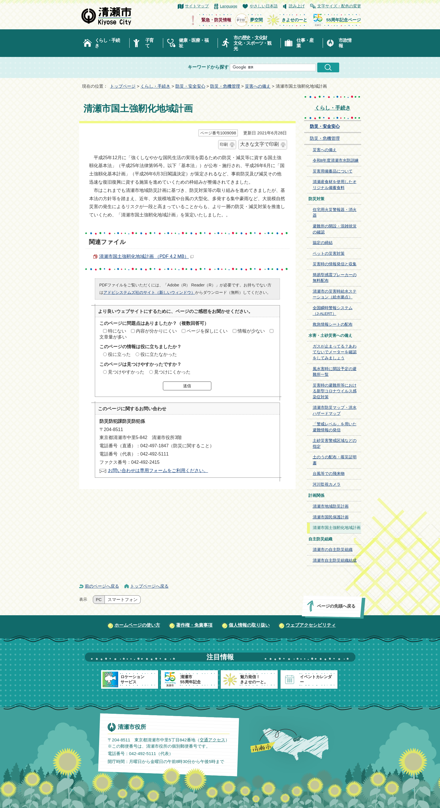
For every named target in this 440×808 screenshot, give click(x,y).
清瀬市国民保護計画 (331, 517)
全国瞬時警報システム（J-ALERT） (333, 311)
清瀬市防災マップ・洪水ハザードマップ (335, 410)
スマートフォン (123, 599)
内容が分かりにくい (156, 331)
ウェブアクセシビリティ (311, 625)
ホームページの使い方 (137, 625)
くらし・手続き (107, 43)
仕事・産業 (304, 43)
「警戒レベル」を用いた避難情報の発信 (335, 427)
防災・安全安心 (190, 86)
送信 (187, 386)
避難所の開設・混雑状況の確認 (335, 229)
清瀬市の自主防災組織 (333, 549)
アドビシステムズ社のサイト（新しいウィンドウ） (149, 292)
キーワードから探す (208, 67)
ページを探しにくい (207, 331)
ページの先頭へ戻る (336, 606)
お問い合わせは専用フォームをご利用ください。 (158, 470)
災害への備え (258, 86)
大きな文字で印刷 (259, 144)
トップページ (123, 86)
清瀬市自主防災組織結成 (335, 560)
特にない (117, 331)
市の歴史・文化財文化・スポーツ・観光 (252, 43)
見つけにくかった (172, 372)
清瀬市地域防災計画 (331, 506)
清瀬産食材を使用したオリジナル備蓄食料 (335, 185)
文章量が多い (113, 337)
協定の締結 (323, 243)
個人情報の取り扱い (249, 625)
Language (228, 6)
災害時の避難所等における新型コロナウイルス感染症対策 (335, 391)
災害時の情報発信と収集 (335, 264)
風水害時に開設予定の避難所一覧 (335, 372)
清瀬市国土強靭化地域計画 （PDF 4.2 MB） (146, 256)
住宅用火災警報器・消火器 (335, 213)
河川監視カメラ (327, 484)
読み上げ (297, 6)
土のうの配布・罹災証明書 (335, 460)
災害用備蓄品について (333, 171)
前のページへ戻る (102, 586)
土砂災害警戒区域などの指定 (335, 443)
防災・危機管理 (225, 86)
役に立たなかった (158, 354)
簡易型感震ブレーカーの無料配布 (335, 278)
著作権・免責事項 (194, 625)
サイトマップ (197, 6)
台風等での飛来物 (329, 473)
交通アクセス (212, 739)
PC (99, 599)
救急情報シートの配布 (333, 324)
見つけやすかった (126, 372)
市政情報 (345, 43)
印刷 (224, 144)
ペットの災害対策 (329, 253)
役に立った (119, 354)
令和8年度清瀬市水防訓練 (336, 160)
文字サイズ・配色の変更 (339, 6)
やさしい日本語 (264, 6)
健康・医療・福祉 (193, 43)
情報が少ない (251, 331)
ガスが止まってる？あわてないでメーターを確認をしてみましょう (335, 352)
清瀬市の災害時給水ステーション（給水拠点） (335, 294)
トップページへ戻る (149, 586)
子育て (149, 43)
